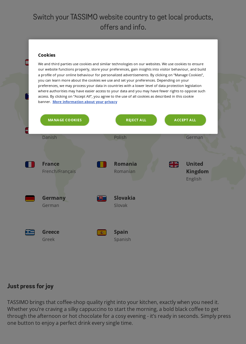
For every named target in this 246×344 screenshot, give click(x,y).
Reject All (136, 120)
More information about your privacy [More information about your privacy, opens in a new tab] (85, 101)
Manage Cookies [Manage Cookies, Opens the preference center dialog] (65, 120)
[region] (123, 86)
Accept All (185, 120)
